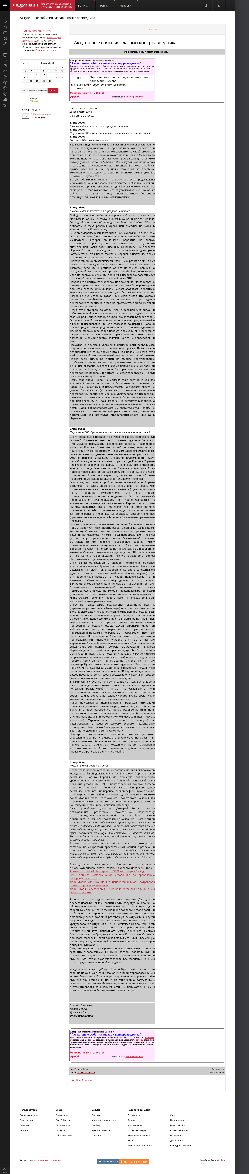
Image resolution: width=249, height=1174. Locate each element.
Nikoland (220, 1160)
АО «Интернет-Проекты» (47, 1160)
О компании (62, 1115)
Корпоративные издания (105, 1120)
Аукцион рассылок (101, 1130)
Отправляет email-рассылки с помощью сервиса (56, 5)
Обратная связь (64, 1135)
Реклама (96, 1115)
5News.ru (34, 101)
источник (149, 1037)
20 (25, 77)
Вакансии (61, 1130)
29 (37, 81)
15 (37, 74)
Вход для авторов (29, 1115)
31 (50, 81)
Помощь (24, 1130)
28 (31, 81)
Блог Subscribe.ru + (65, 1120)
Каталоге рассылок (45, 50)
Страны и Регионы (179, 1130)
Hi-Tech (131, 1140)
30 (43, 81)
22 (37, 77)
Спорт (173, 1115)
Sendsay (96, 1125)
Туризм (131, 1120)
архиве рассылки (134, 97)
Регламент (25, 1125)
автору (139, 1040)
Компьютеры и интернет (140, 1145)
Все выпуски (150, 29)
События (96, 1135)
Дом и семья (176, 1140)
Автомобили (134, 1115)
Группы (107, 3)
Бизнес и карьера (137, 1130)
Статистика (31, 110)
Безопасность (63, 1125)
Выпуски (86, 3)
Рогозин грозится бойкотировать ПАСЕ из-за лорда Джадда (107, 871)
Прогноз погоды (178, 1120)
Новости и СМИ (177, 1125)
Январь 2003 (47, 63)
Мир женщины (135, 1125)
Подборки (128, 3)
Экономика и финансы (139, 1135)
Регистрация (26, 1120)
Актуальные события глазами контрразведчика (57, 18)
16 (43, 74)
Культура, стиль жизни (181, 1145)
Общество (175, 1135)
